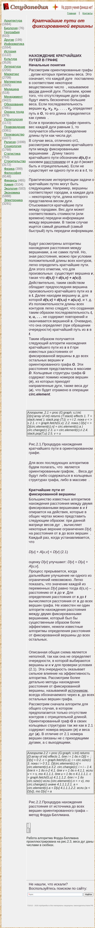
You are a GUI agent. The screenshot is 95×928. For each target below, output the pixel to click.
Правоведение (14, 127)
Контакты (88, 13)
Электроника (13, 200)
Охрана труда (14, 111)
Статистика (12, 153)
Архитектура (13, 20)
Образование (13, 104)
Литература (12, 66)
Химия (8, 184)
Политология (13, 119)
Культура (10, 59)
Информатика (14, 44)
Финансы (10, 180)
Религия (10, 142)
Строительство (15, 161)
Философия (12, 172)
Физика (9, 168)
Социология (12, 146)
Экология (10, 188)
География (12, 32)
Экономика (12, 192)
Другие (9, 39)
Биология (11, 28)
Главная (71, 13)
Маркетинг (11, 74)
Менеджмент (13, 96)
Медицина (11, 89)
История (10, 51)
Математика (13, 81)
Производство (14, 134)
